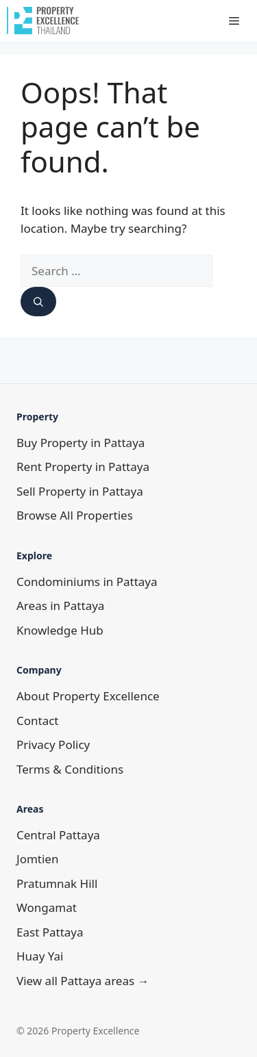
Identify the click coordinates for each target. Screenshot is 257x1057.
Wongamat (46, 907)
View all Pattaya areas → (82, 981)
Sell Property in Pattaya (79, 491)
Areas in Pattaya (60, 605)
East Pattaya (50, 932)
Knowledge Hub (59, 630)
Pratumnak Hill (56, 883)
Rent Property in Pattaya (82, 466)
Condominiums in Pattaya (87, 581)
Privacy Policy (53, 744)
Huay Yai (39, 956)
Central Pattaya (58, 835)
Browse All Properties (74, 515)
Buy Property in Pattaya (80, 442)
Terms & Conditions (69, 769)
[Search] (38, 301)
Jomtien (37, 859)
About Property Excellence (88, 696)
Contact (37, 720)
